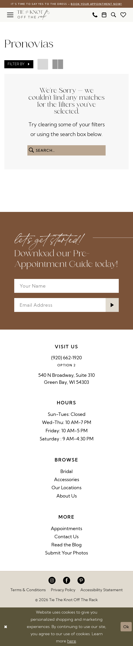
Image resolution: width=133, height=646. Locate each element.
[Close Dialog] (5, 626)
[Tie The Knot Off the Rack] (33, 15)
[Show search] (113, 14)
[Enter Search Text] (66, 150)
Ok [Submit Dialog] (126, 626)
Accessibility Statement (101, 589)
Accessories (66, 479)
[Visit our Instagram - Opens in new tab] (52, 580)
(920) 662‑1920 (66, 357)
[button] (10, 15)
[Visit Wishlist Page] (123, 15)
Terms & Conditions (28, 589)
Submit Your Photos (66, 553)
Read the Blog (66, 544)
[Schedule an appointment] (104, 14)
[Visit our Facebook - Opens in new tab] (66, 580)
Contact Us (66, 536)
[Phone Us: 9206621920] (95, 14)
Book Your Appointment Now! (96, 3)
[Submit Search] (31, 150)
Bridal (66, 471)
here (71, 640)
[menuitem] (10, 15)
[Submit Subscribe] (112, 305)
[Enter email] (66, 305)
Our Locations (66, 487)
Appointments (66, 528)
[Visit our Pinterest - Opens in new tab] (81, 580)
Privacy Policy (63, 589)
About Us (66, 496)
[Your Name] (66, 286)
